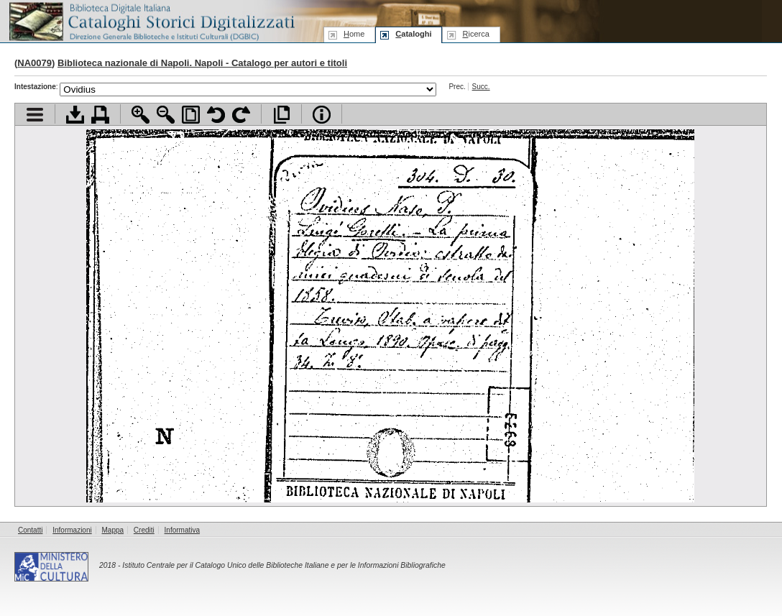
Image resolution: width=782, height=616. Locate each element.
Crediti (144, 530)
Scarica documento (75, 115)
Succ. (481, 87)
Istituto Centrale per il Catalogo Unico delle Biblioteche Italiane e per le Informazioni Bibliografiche (283, 565)
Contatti (30, 530)
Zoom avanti (141, 115)
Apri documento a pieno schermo (281, 115)
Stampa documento (100, 115)
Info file (322, 115)
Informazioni (71, 530)
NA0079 (34, 63)
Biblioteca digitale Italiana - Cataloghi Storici (151, 20)
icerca (475, 33)
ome (354, 33)
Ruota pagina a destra (241, 115)
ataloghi (413, 33)
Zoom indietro (166, 115)
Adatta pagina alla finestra (191, 115)
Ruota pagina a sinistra (216, 115)
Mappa (113, 530)
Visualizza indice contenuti (35, 115)
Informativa (182, 530)
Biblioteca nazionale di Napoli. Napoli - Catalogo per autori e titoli (202, 63)
